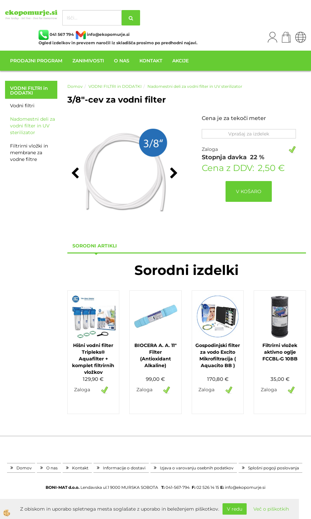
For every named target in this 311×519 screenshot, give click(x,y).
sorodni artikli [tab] (94, 246)
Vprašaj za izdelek (248, 134)
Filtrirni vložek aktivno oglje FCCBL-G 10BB (280, 352)
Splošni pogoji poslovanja (273, 467)
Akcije (180, 61)
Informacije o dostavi (124, 467)
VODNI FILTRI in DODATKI (115, 86)
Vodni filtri (22, 106)
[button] (173, 173)
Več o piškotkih (271, 509)
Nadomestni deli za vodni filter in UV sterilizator (32, 125)
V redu (234, 509)
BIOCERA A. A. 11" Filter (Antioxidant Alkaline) (155, 355)
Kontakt (150, 61)
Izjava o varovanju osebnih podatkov (197, 467)
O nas (121, 61)
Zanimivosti (88, 61)
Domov (75, 86)
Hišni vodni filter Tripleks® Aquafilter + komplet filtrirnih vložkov (93, 358)
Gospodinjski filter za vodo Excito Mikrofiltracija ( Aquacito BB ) (217, 355)
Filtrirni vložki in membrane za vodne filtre (29, 152)
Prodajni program (36, 61)
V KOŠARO (248, 191)
